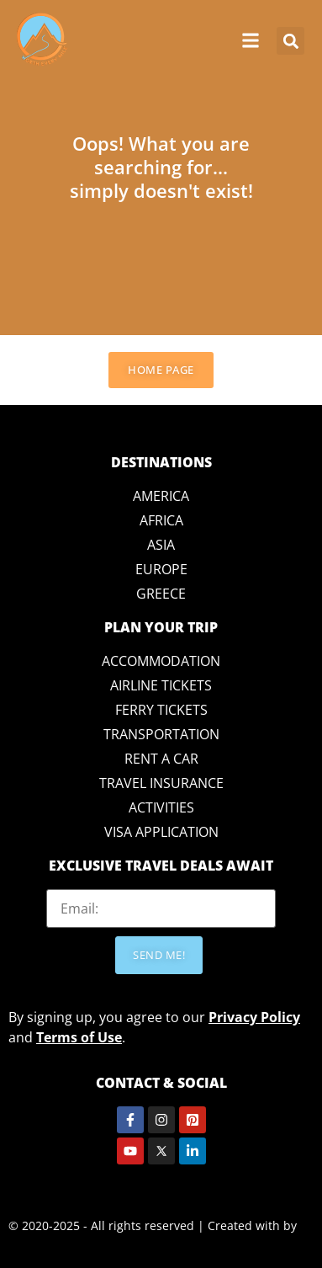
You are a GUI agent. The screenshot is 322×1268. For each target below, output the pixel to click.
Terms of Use (79, 1037)
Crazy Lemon (44, 1246)
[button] (290, 41)
